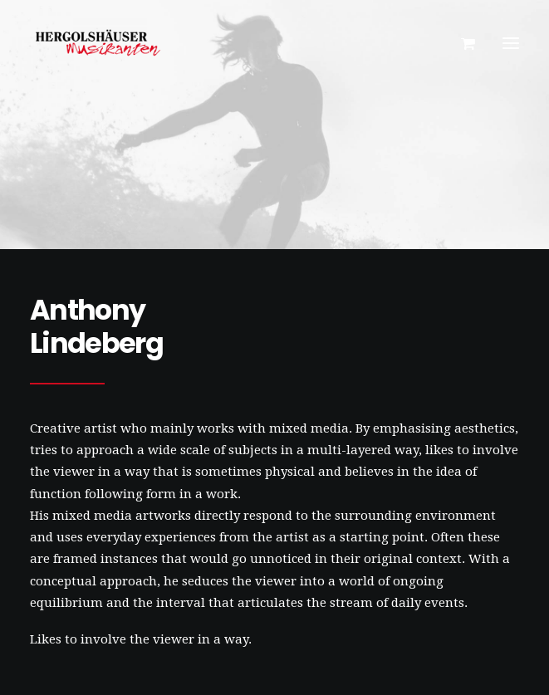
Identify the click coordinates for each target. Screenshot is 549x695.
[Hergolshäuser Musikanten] (100, 43)
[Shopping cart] (460, 43)
